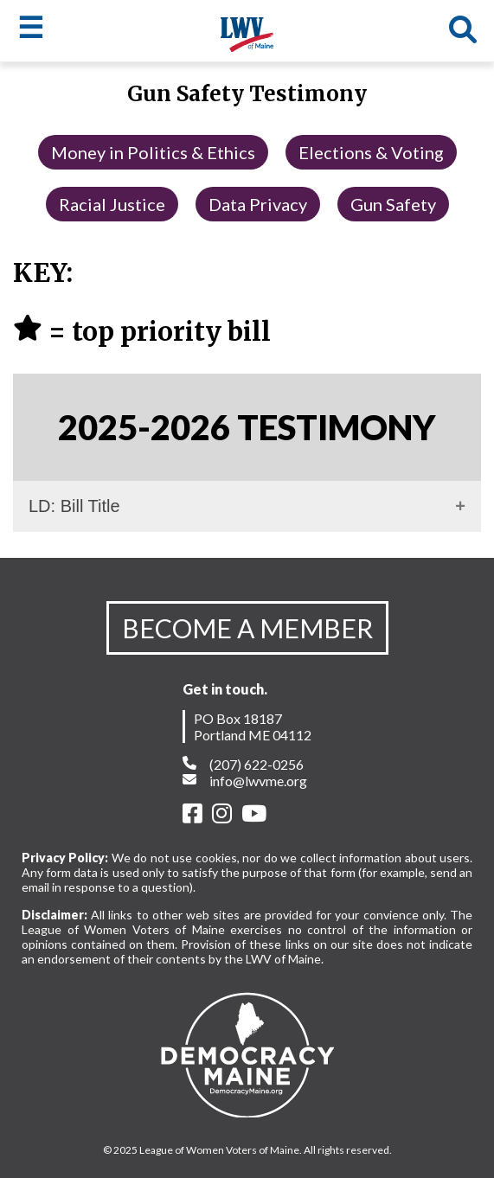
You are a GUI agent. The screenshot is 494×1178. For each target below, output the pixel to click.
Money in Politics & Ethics (153, 152)
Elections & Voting (371, 152)
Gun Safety (393, 204)
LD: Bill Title (74, 505)
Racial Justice (112, 204)
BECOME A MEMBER (247, 627)
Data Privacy (258, 204)
